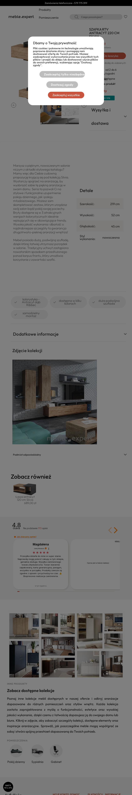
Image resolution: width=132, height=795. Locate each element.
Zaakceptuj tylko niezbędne (64, 74)
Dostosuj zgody (62, 85)
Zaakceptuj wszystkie (66, 95)
